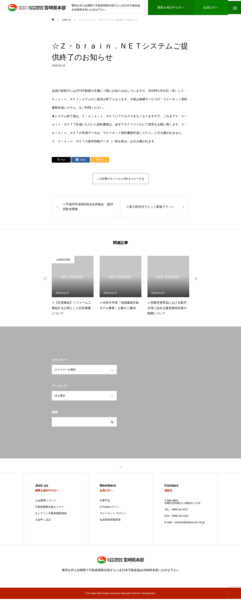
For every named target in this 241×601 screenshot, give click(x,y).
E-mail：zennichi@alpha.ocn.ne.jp (184, 524)
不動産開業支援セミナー (49, 509)
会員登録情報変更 (110, 521)
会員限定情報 (63, 261)
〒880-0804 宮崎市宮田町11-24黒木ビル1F (182, 503)
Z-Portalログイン (110, 509)
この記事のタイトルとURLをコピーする (120, 180)
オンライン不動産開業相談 (51, 515)
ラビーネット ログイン (113, 515)
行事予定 (105, 502)
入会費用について (45, 502)
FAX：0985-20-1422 (176, 518)
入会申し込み (43, 521)
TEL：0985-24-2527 (176, 511)
